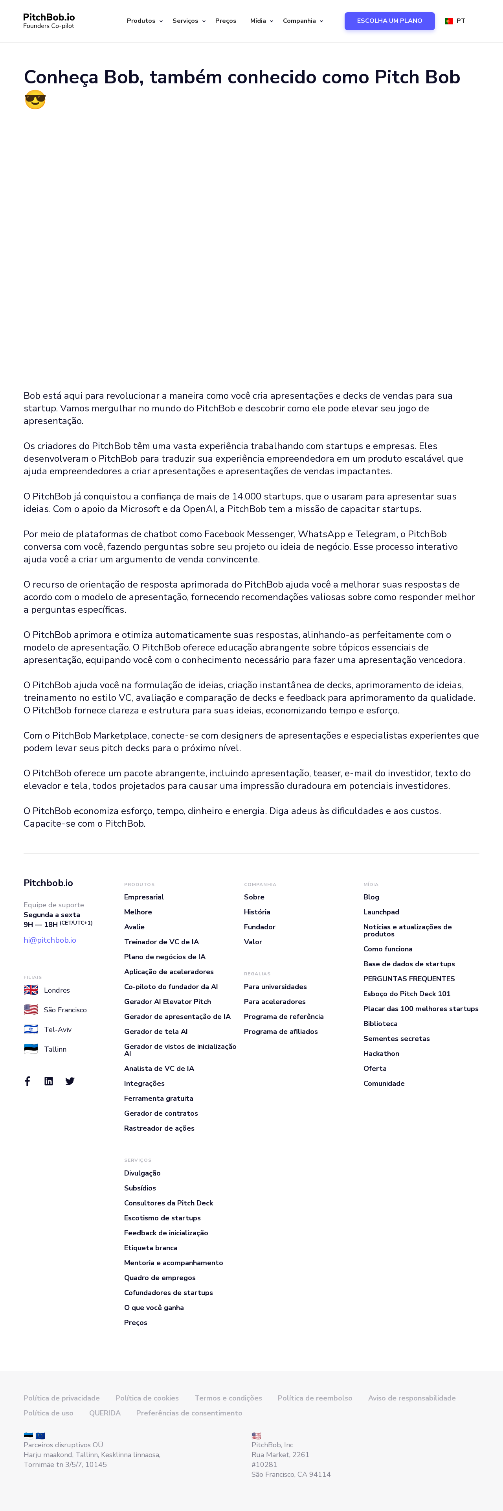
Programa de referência (284, 1016)
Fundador (259, 927)
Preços (226, 21)
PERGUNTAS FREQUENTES (409, 978)
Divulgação (142, 1173)
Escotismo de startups (162, 1218)
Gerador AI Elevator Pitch (167, 1001)
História (257, 912)
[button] (144, 21)
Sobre (254, 897)
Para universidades (275, 986)
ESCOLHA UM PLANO (389, 21)
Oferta (375, 1068)
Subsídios (140, 1188)
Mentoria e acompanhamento (173, 1262)
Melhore (138, 912)
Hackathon (381, 1053)
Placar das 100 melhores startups (421, 1008)
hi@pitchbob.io (50, 940)
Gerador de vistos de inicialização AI (180, 1050)
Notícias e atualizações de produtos (407, 930)
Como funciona (388, 949)
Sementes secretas (396, 1038)
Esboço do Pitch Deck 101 (407, 993)
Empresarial (144, 897)
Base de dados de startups (409, 963)
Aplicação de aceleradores (169, 971)
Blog (371, 897)
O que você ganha (154, 1307)
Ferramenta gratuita (158, 1098)
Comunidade (384, 1083)
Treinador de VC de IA (161, 941)
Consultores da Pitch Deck (168, 1203)
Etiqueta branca (151, 1247)
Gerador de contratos (161, 1113)
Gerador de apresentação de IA (177, 1016)
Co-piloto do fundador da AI (171, 986)
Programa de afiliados (281, 1031)
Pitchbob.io (48, 883)
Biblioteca (380, 1023)
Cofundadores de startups (168, 1292)
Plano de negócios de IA (165, 956)
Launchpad (381, 912)
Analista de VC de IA (159, 1068)
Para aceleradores (275, 1001)
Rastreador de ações (159, 1128)
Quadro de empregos (160, 1277)
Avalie (134, 927)
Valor (253, 941)
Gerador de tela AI (156, 1031)
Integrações (144, 1083)
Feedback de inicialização (166, 1232)
